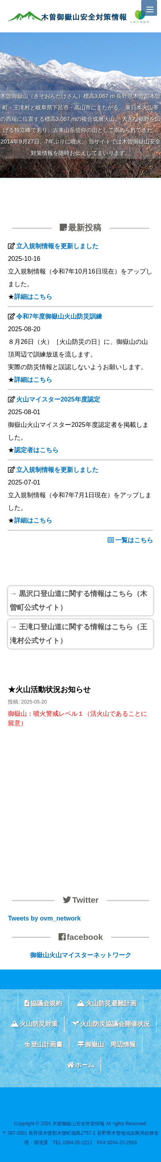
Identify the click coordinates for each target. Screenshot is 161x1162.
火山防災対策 (34, 1024)
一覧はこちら (130, 540)
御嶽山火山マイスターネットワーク (80, 955)
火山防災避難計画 (106, 1003)
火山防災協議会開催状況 (111, 1024)
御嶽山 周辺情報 (107, 1044)
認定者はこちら (36, 450)
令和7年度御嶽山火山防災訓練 (59, 316)
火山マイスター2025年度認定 (58, 399)
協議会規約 (43, 1003)
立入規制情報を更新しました (57, 246)
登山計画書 (44, 1044)
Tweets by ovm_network (44, 918)
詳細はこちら (33, 296)
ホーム (80, 1065)
